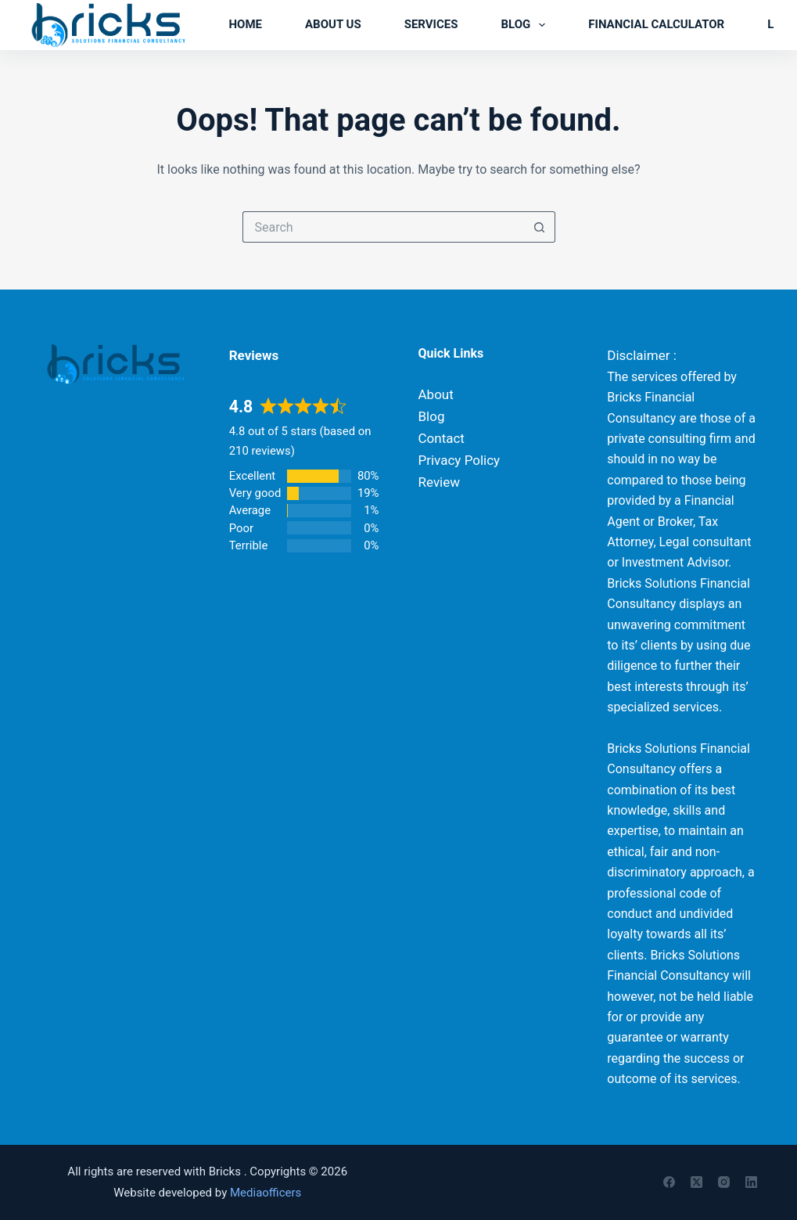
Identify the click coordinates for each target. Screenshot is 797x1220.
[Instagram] (724, 1182)
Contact (441, 438)
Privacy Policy (459, 460)
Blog (526, 25)
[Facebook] (669, 1182)
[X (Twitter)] (696, 1182)
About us (333, 24)
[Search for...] (383, 227)
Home (245, 24)
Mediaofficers (265, 1193)
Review (439, 482)
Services (431, 24)
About (436, 394)
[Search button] (539, 227)
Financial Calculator (656, 24)
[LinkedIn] (751, 1182)
